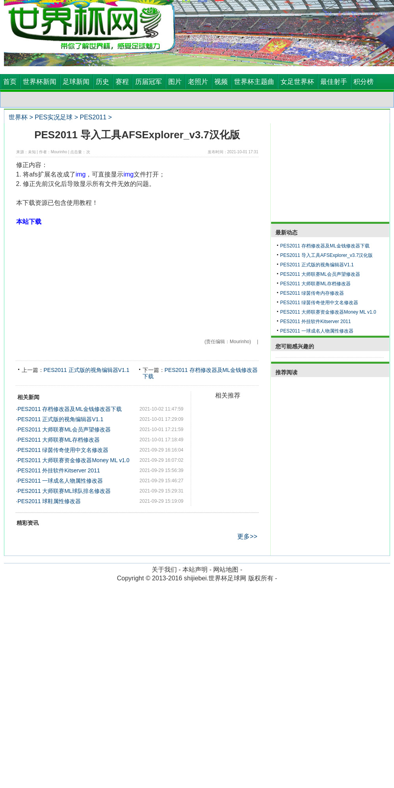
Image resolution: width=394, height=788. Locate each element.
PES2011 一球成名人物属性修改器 (60, 481)
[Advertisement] (137, 282)
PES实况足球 (53, 117)
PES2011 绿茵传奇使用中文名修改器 (62, 450)
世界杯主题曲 (254, 81)
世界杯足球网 (227, 578)
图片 (175, 81)
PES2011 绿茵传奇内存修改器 (312, 293)
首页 (10, 81)
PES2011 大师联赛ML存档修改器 (58, 440)
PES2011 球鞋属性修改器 (49, 501)
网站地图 (225, 569)
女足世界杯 (297, 81)
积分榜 (363, 81)
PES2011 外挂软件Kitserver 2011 (58, 470)
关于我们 (164, 569)
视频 (221, 81)
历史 (102, 81)
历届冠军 (148, 81)
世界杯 (18, 117)
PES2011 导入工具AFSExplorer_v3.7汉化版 (326, 255)
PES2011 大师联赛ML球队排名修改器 (64, 491)
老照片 (198, 81)
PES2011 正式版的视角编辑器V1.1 (87, 370)
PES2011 (93, 117)
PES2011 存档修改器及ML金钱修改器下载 (69, 409)
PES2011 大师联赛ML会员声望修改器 (64, 429)
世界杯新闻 (39, 81)
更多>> (247, 536)
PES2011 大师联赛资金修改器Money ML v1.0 (73, 460)
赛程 (122, 81)
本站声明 (195, 569)
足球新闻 (76, 81)
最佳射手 (333, 81)
